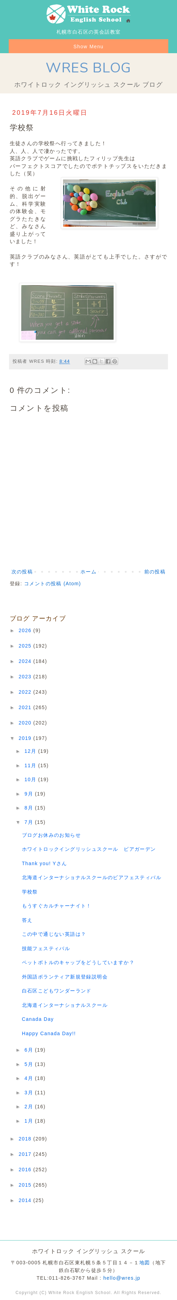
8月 (29, 808)
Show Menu (89, 46)
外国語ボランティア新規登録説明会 (65, 977)
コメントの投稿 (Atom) (52, 583)
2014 (26, 1200)
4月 (29, 1078)
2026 (26, 630)
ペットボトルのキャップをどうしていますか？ (78, 962)
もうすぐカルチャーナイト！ (57, 906)
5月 (29, 1064)
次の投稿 (22, 571)
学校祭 (30, 892)
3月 (29, 1092)
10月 (31, 779)
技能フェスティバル (46, 948)
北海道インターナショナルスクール (65, 1005)
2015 (26, 1185)
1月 (29, 1121)
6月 (29, 1050)
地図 (144, 1262)
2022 (26, 692)
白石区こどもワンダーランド (57, 991)
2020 (26, 723)
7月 (29, 822)
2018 (26, 1139)
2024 (26, 661)
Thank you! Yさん (44, 863)
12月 (31, 751)
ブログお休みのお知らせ (51, 835)
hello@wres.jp (121, 1278)
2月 (29, 1106)
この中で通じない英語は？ (54, 934)
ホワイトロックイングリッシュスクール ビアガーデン (89, 849)
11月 (31, 765)
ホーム (88, 571)
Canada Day (38, 1019)
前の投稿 (155, 571)
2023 (26, 676)
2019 (26, 738)
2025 (26, 646)
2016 (26, 1169)
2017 (26, 1154)
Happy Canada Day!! (49, 1033)
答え (27, 920)
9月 (29, 794)
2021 (26, 707)
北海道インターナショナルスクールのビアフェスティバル (91, 877)
